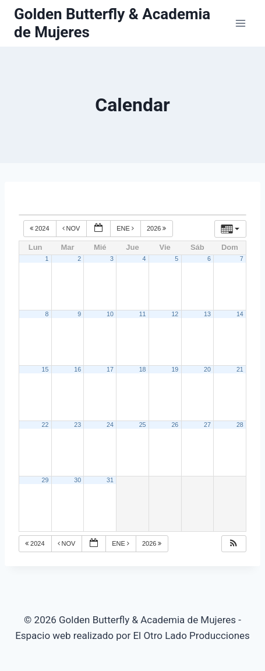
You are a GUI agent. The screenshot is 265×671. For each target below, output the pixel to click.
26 (174, 424)
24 (110, 424)
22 (45, 424)
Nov (72, 228)
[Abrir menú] (240, 23)
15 (45, 369)
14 (239, 313)
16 (77, 369)
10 (110, 313)
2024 (40, 228)
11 (142, 313)
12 (174, 313)
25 (142, 424)
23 (77, 424)
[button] (233, 544)
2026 (157, 228)
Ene (126, 228)
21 (239, 369)
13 (207, 313)
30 (77, 479)
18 (142, 369)
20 (207, 369)
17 (110, 369)
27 (207, 424)
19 (174, 369)
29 (45, 479)
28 (239, 424)
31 (110, 479)
